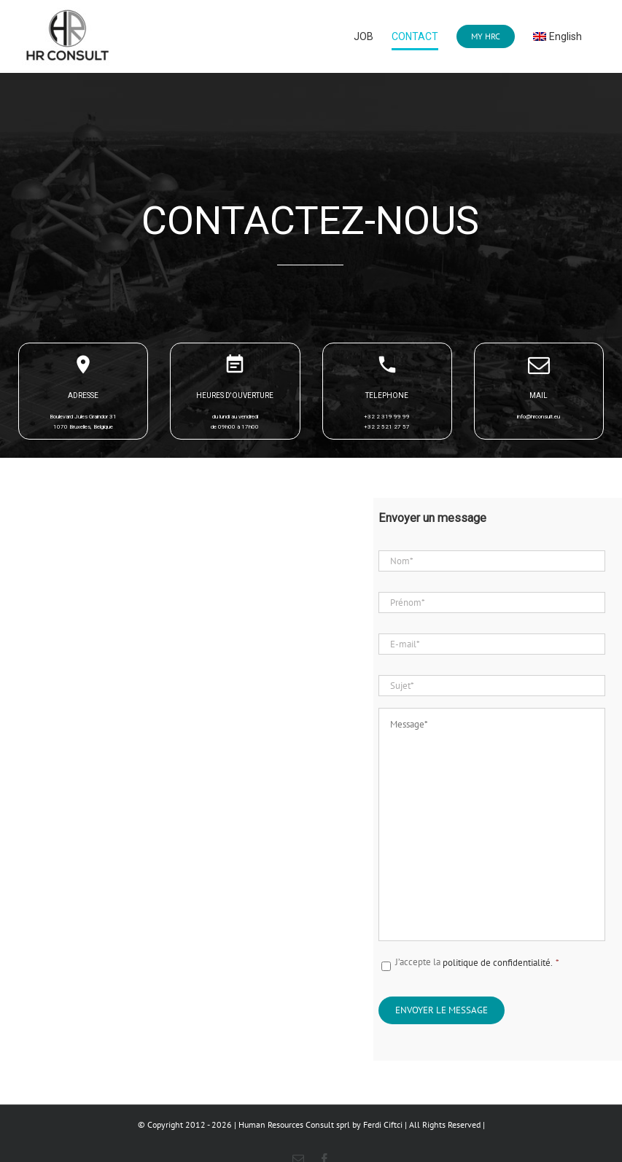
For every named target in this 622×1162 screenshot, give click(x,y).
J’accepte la (477, 962)
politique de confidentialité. (501, 962)
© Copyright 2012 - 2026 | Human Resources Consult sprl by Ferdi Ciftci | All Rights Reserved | (311, 1124)
